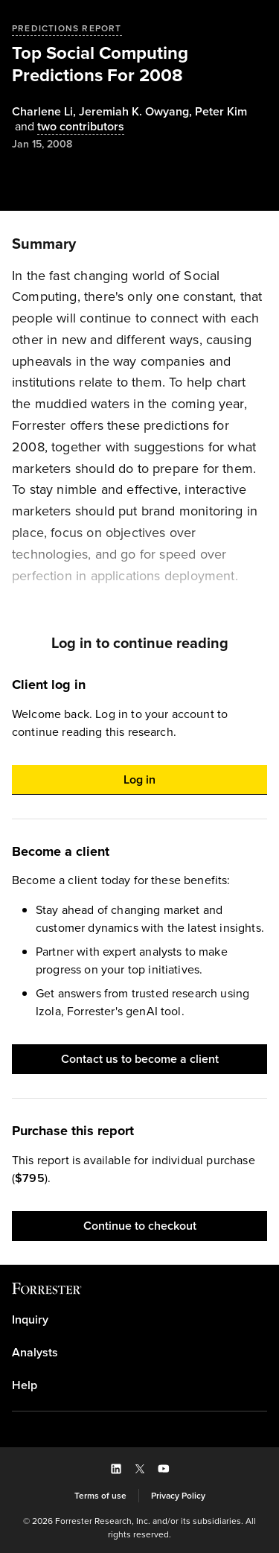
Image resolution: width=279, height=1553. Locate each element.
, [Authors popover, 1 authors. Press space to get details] (45, 111)
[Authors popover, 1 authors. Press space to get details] (221, 111)
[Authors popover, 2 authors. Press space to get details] (68, 127)
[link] (139, 1319)
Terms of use (100, 1495)
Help (24, 1385)
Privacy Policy (178, 1495)
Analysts (35, 1352)
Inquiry (30, 1319)
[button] (139, 780)
